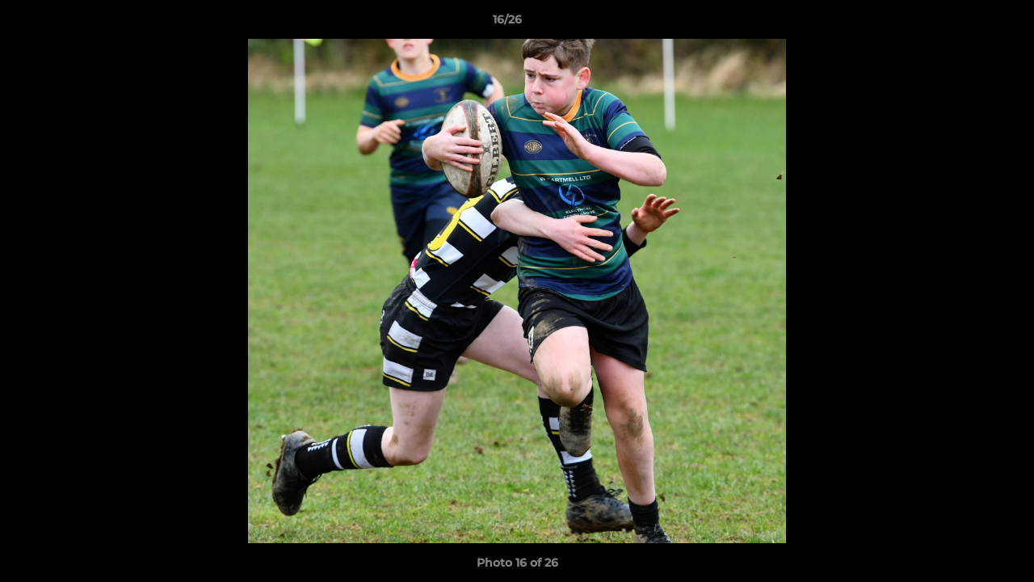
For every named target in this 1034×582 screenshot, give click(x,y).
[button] (966, 23)
